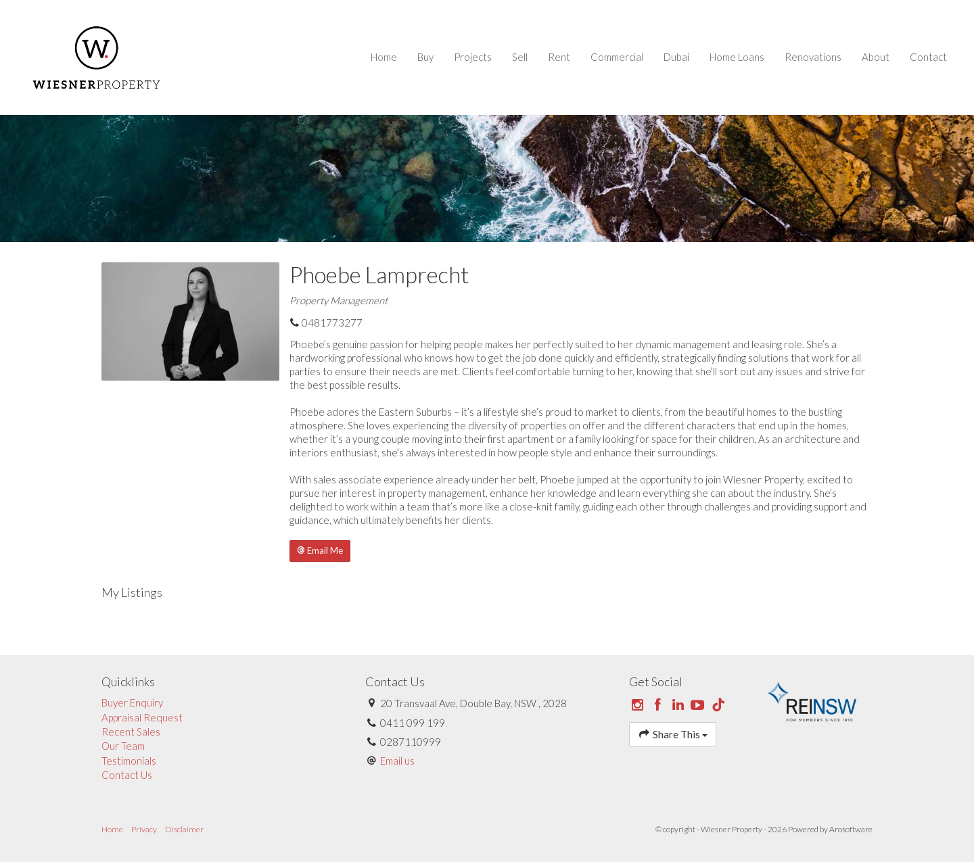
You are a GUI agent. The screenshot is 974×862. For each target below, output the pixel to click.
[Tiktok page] (718, 705)
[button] (319, 551)
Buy (425, 57)
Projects (473, 57)
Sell (520, 57)
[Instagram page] (639, 705)
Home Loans (737, 57)
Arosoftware (851, 829)
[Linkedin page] (679, 705)
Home (384, 57)
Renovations (813, 57)
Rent (559, 57)
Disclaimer (184, 829)
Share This (673, 734)
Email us (397, 761)
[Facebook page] (659, 705)
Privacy (144, 829)
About (875, 57)
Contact (928, 57)
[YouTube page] (699, 705)
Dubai (676, 57)
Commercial (616, 57)
